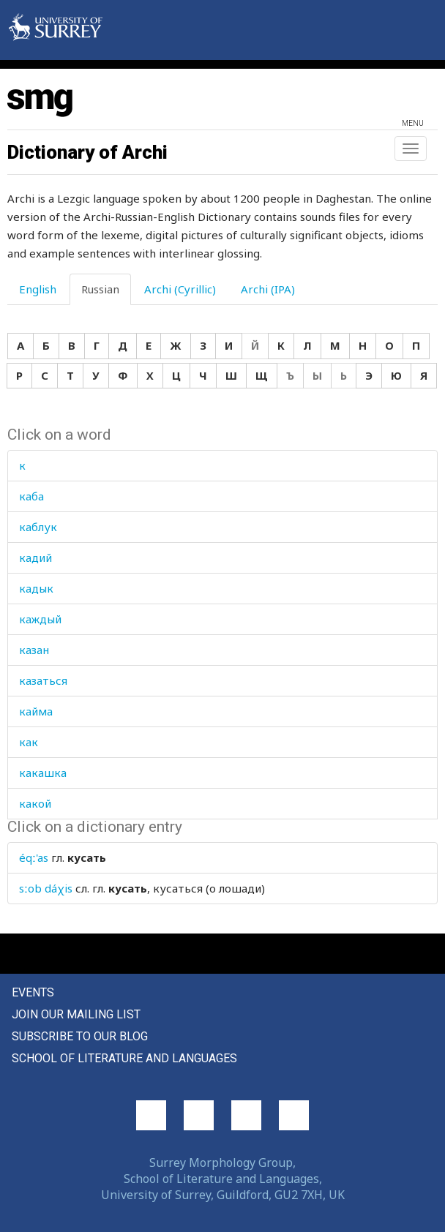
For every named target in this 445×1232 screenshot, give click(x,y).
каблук (38, 526)
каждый (40, 619)
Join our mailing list (76, 1014)
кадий (35, 557)
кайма (36, 711)
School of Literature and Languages (124, 1058)
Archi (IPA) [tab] (268, 289)
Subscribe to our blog (80, 1036)
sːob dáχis (45, 888)
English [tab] (37, 289)
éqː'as (33, 857)
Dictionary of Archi (87, 152)
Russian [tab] (100, 289)
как (28, 742)
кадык (36, 588)
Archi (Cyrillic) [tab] (180, 289)
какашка (43, 772)
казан (34, 649)
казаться (43, 680)
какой (35, 803)
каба (31, 496)
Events (33, 992)
